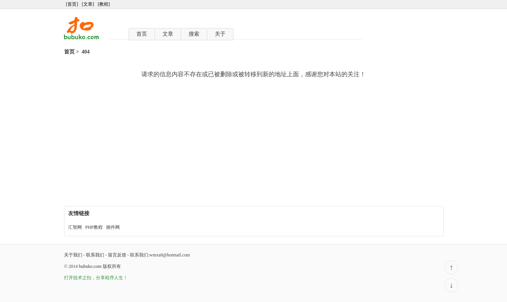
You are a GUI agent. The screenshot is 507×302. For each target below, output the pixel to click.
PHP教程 (94, 227)
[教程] (104, 4)
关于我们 (73, 255)
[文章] (88, 4)
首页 (141, 34)
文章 (168, 34)
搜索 (194, 34)
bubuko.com (90, 266)
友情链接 (78, 213)
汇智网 (75, 227)
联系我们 (95, 255)
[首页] (72, 4)
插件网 (113, 227)
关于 (220, 34)
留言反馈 (117, 255)
